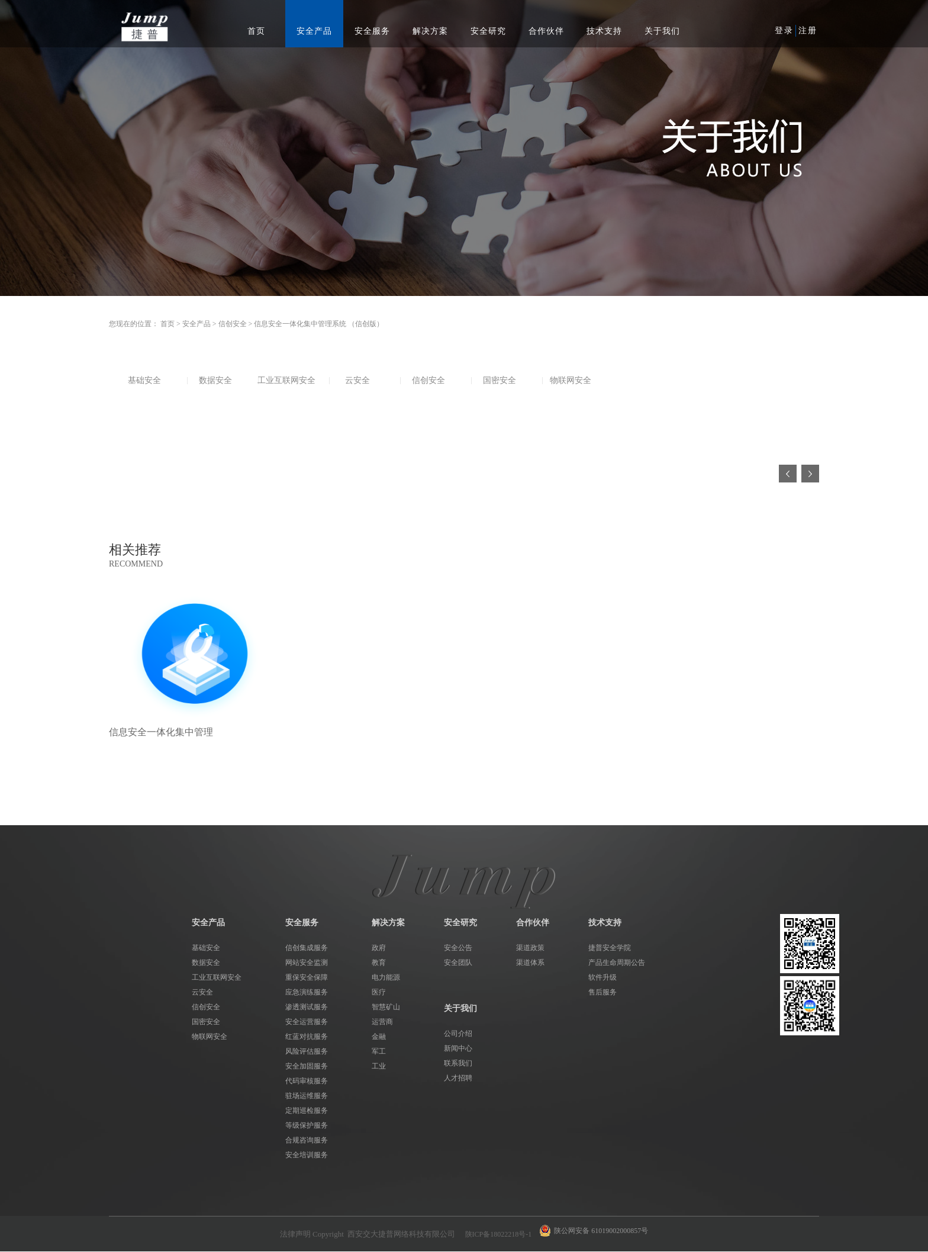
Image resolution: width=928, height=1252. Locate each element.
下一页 (810, 473)
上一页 (788, 473)
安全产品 (196, 324)
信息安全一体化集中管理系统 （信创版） (319, 324)
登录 (784, 30)
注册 (807, 30)
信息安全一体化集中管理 (161, 732)
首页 (256, 31)
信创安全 (232, 324)
